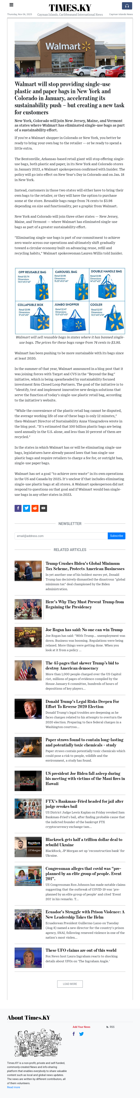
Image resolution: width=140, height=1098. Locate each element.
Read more (13, 1087)
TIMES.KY (70, 7)
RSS (110, 1027)
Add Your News (81, 1027)
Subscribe (116, 536)
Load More (70, 984)
